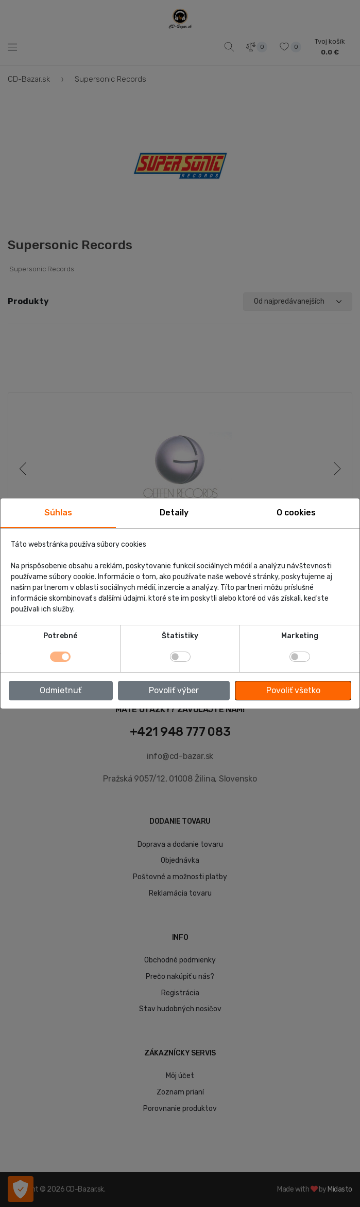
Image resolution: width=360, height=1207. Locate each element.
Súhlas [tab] (58, 512)
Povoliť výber (174, 690)
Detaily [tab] (174, 512)
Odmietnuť (60, 690)
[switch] (180, 657)
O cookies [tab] (296, 512)
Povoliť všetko (293, 690)
